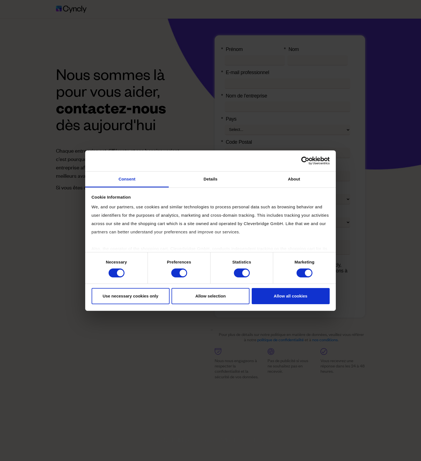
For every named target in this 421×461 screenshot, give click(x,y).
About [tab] (294, 178)
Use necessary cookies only (130, 296)
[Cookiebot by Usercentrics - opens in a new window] (305, 161)
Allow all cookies (290, 296)
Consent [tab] (127, 178)
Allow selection (210, 296)
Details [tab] (210, 178)
